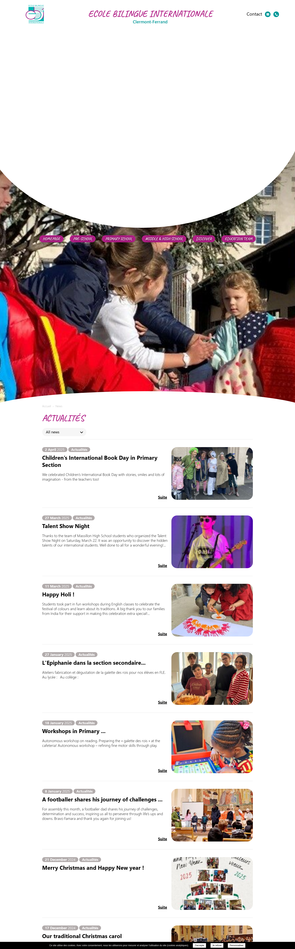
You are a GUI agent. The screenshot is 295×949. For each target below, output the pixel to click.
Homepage (51, 239)
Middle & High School (164, 239)
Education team (238, 239)
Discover (204, 239)
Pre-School (82, 239)
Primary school (118, 239)
